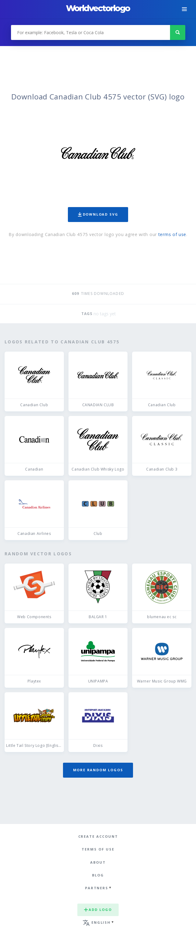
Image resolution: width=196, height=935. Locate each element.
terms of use (172, 234)
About (98, 862)
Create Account (98, 836)
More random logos (98, 770)
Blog (98, 875)
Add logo (98, 909)
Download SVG (98, 214)
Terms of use (98, 849)
